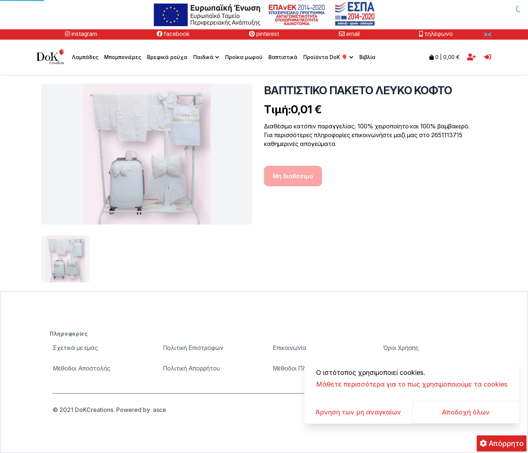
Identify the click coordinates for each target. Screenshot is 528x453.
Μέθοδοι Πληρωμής (300, 368)
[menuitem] (206, 57)
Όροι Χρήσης (401, 347)
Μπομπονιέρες (122, 57)
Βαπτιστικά (282, 57)
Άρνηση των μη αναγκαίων (358, 412)
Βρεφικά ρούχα (167, 57)
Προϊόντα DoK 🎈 (329, 57)
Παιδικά (207, 57)
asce (159, 409)
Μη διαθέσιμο (293, 176)
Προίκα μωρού (244, 57)
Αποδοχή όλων (466, 412)
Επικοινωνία (290, 347)
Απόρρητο (502, 443)
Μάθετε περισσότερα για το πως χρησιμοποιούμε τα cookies (411, 384)
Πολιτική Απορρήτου (191, 368)
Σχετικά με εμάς (75, 347)
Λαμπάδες (85, 57)
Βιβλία (367, 57)
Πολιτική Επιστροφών (193, 347)
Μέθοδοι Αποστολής (81, 368)
